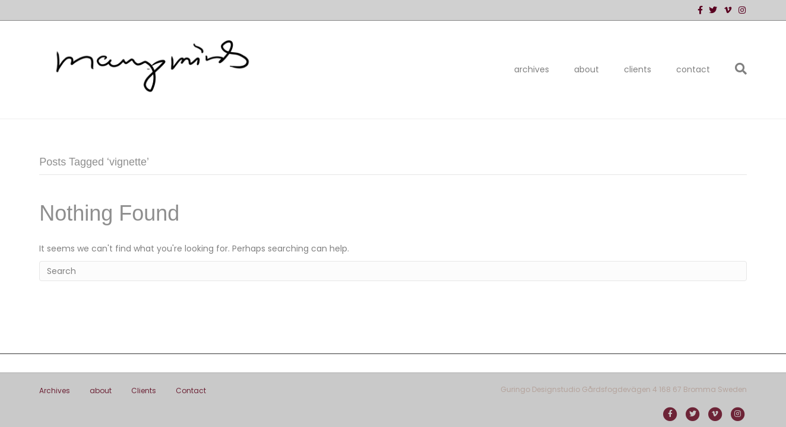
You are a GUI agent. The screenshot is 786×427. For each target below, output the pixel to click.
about (586, 69)
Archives (531, 69)
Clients (637, 69)
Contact (693, 69)
